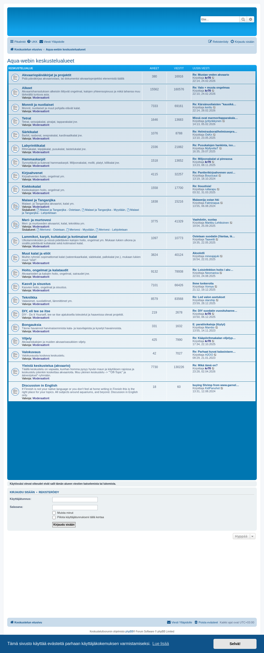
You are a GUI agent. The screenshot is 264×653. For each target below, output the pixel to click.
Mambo (209, 327)
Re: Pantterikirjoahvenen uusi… (214, 172)
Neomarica (212, 272)
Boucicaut (211, 175)
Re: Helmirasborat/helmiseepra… (215, 131)
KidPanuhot (212, 388)
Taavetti (210, 239)
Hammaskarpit (33, 159)
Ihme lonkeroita (203, 283)
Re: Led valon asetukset (209, 297)
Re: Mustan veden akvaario (211, 74)
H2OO (209, 354)
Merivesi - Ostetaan (51, 229)
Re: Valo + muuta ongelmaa (211, 87)
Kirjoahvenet (32, 173)
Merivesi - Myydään (80, 229)
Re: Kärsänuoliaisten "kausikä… (214, 104)
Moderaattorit (40, 97)
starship (210, 300)
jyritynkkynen (213, 121)
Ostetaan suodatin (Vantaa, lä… (214, 236)
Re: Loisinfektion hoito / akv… (213, 269)
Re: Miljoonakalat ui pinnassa (212, 158)
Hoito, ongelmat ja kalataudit (45, 270)
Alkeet (27, 88)
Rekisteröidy (49, 492)
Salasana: (16, 506)
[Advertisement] (132, 440)
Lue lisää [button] (160, 643)
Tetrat (26, 118)
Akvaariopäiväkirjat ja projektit (46, 75)
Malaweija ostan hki (206, 199)
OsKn (208, 134)
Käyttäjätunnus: (20, 498)
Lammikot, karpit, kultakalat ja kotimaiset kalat (59, 237)
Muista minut (62, 512)
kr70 (208, 77)
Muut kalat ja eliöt (36, 253)
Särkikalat (30, 132)
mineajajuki (212, 256)
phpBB (129, 631)
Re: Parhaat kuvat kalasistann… (214, 351)
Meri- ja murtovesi (36, 220)
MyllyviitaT (211, 148)
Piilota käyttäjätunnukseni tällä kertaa (78, 517)
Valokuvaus (31, 352)
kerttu (208, 107)
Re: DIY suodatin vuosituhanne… (215, 310)
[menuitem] (32, 42)
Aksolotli (198, 253)
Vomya (209, 286)
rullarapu (210, 189)
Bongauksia (31, 325)
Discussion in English (39, 385)
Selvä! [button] (234, 644)
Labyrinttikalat (33, 145)
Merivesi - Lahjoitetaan (112, 229)
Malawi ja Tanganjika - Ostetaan (58, 209)
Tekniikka (29, 297)
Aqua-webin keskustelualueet (40, 61)
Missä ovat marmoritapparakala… (215, 117)
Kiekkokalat (31, 186)
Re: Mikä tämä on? (205, 365)
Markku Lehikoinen (217, 222)
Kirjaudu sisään (22, 492)
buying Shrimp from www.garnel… (216, 385)
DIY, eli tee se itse (36, 311)
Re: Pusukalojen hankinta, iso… (214, 145)
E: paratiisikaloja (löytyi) (209, 324)
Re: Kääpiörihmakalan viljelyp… (214, 337)
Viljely (27, 338)
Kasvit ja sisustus (36, 284)
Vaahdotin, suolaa (205, 219)
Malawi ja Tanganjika (38, 200)
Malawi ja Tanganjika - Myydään (103, 209)
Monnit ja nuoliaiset (38, 105)
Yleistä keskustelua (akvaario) (46, 366)
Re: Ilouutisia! (202, 186)
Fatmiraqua (212, 202)
